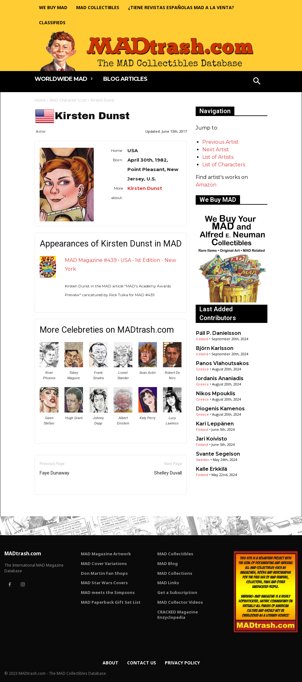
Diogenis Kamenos (220, 409)
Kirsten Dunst (144, 188)
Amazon (206, 185)
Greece (202, 369)
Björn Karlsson (214, 348)
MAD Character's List (68, 100)
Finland (202, 429)
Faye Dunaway (54, 473)
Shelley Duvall (168, 473)
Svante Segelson (218, 454)
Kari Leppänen (215, 424)
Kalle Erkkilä (211, 469)
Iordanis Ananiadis (219, 378)
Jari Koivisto (211, 439)
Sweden (203, 459)
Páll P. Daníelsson (218, 333)
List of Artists (217, 157)
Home (40, 100)
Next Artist (215, 149)
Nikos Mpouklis (215, 393)
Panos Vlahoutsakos (222, 363)
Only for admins (56, 505)
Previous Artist (220, 142)
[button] (257, 81)
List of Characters (223, 165)
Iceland (202, 338)
